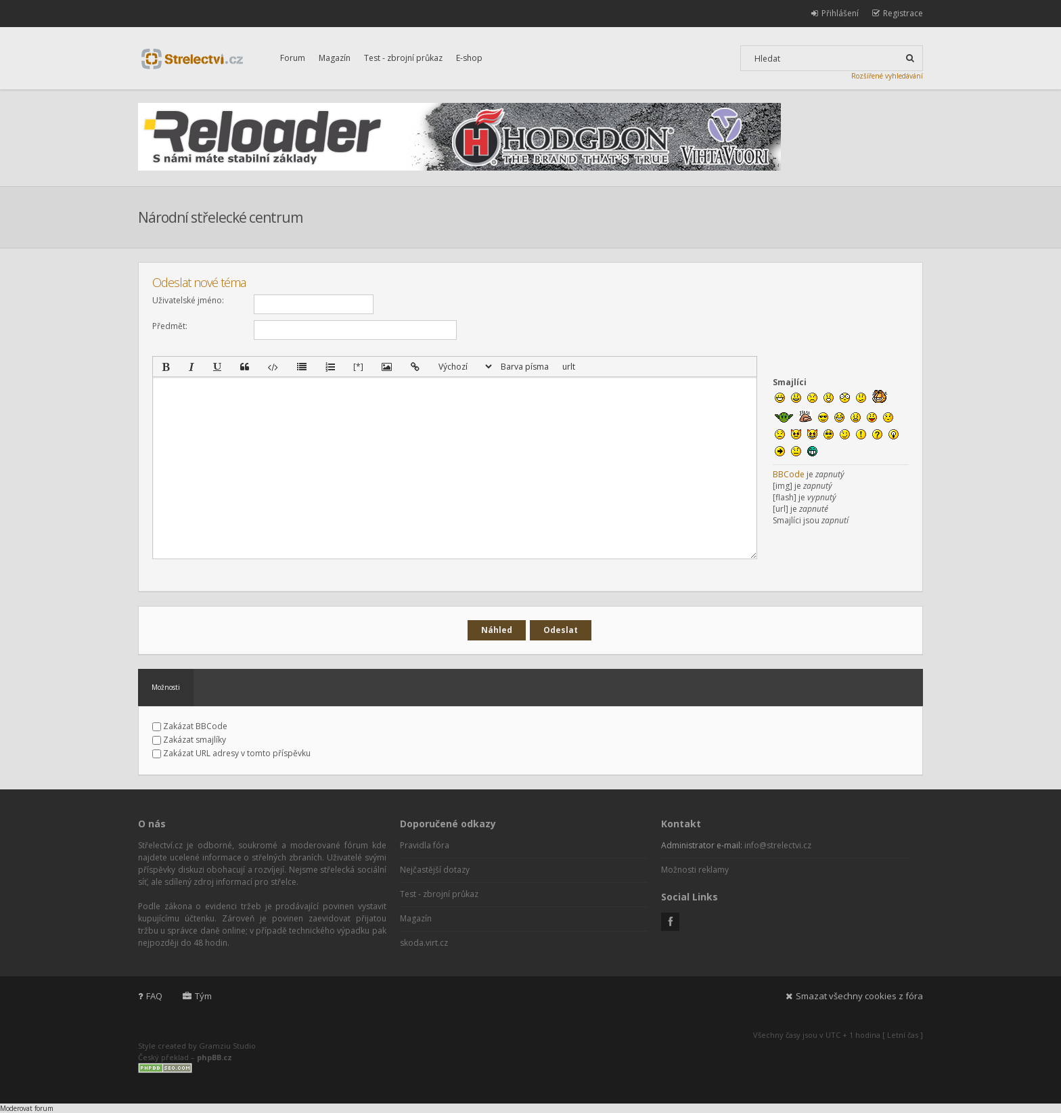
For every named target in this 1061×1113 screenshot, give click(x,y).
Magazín (335, 58)
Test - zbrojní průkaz (403, 58)
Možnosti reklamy (695, 869)
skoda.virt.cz (424, 942)
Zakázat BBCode (189, 726)
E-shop (469, 58)
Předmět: (169, 326)
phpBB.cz (214, 1057)
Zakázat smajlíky (189, 739)
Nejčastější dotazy (435, 869)
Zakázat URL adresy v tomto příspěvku (231, 753)
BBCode (789, 474)
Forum (292, 58)
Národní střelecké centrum (220, 217)
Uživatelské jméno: (188, 300)
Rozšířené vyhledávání (887, 76)
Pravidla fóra (424, 845)
